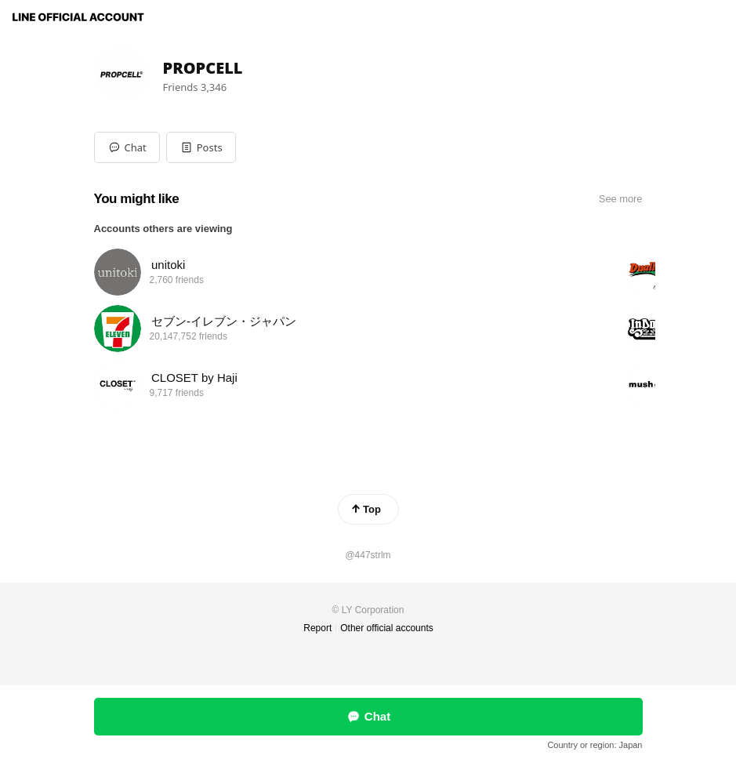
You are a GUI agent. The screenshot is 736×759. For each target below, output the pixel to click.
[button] (201, 147)
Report (317, 628)
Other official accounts (386, 628)
